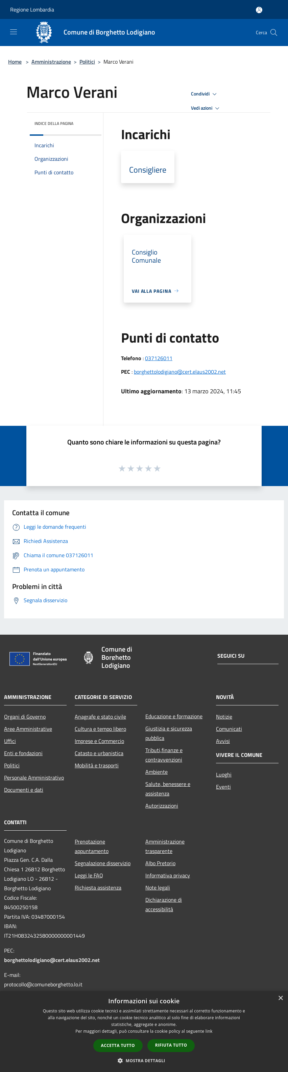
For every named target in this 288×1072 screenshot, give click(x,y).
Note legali (157, 887)
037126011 (158, 358)
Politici (87, 62)
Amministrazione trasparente (165, 846)
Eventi (223, 787)
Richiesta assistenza (98, 887)
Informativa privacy (167, 875)
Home (15, 62)
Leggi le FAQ (89, 875)
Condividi (205, 94)
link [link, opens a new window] (209, 1031)
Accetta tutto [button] (118, 1045)
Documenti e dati (23, 790)
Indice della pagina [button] (53, 123)
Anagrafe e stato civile (100, 717)
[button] (144, 1060)
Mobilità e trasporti (97, 765)
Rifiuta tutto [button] (171, 1045)
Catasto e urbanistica (99, 753)
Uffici (10, 741)
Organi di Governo (25, 717)
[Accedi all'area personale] (259, 10)
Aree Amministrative (28, 729)
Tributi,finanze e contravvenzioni (164, 755)
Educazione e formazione (173, 716)
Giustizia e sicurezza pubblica (168, 733)
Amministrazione (51, 62)
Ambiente (156, 772)
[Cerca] (274, 32)
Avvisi (223, 741)
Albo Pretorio (160, 863)
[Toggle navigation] (13, 32)
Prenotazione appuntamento (92, 846)
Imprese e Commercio (99, 741)
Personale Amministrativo (34, 777)
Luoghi (224, 774)
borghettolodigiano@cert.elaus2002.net (180, 372)
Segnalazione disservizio (102, 863)
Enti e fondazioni (23, 753)
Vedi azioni (206, 108)
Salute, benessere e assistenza (167, 788)
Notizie (224, 717)
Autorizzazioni (161, 806)
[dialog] (144, 1031)
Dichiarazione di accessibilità (163, 904)
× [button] (280, 998)
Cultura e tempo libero (100, 729)
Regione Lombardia (32, 9)
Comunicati (229, 729)
